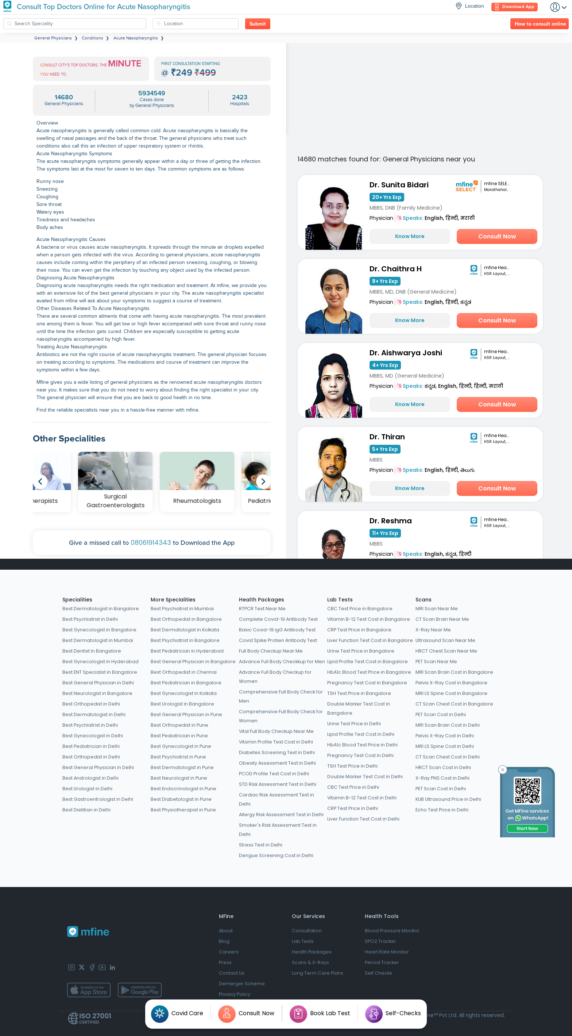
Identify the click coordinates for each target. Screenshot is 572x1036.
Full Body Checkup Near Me (271, 651)
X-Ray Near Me (433, 630)
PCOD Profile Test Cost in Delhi (274, 774)
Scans (424, 599)
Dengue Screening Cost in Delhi (276, 855)
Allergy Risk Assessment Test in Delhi (281, 814)
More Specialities (173, 599)
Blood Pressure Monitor (392, 931)
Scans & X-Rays (310, 962)
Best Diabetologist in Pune (181, 799)
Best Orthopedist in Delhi (91, 704)
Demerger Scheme (242, 983)
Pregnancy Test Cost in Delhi (360, 755)
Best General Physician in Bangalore (193, 661)
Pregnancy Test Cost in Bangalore (367, 683)
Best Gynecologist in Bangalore (99, 630)
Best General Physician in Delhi (98, 683)
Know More (410, 236)
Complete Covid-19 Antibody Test (278, 619)
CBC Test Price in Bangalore (360, 608)
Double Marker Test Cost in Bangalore (358, 708)
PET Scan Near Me (436, 661)
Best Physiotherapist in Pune (183, 810)
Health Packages (261, 599)
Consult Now (497, 236)
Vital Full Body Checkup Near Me (276, 731)
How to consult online (540, 24)
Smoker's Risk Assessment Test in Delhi (278, 829)
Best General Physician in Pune (186, 714)
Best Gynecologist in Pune (181, 746)
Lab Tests (340, 599)
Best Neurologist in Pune (179, 778)
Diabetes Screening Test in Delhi (277, 752)
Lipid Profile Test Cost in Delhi (360, 734)
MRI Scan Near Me (437, 608)
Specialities (77, 599)
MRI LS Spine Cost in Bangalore (451, 693)
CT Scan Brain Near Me (442, 619)
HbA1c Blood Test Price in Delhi (362, 745)
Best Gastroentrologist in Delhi (97, 799)
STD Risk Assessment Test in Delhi (277, 784)
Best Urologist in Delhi (87, 788)
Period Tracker (382, 962)
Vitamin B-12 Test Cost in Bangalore (368, 619)
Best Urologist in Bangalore (182, 704)
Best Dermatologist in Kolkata (185, 630)
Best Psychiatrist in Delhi (90, 619)
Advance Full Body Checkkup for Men (282, 661)
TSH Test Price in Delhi (352, 766)
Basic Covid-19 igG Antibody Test (277, 630)
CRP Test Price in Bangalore (359, 630)
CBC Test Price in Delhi (353, 787)
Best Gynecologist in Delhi (92, 736)
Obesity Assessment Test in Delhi (277, 763)
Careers (229, 952)
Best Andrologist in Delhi (90, 778)
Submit (258, 24)
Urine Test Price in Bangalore (360, 651)
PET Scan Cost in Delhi (441, 714)
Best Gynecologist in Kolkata (184, 693)
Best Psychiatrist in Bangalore (185, 640)
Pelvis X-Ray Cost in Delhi (445, 736)
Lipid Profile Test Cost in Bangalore (367, 661)
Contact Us (231, 973)
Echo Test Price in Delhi (442, 810)
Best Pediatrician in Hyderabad (187, 651)
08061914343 (151, 542)
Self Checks (378, 973)
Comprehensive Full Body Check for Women (281, 716)
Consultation (307, 931)
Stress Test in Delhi (260, 845)
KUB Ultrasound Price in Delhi (448, 799)
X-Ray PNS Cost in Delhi (442, 778)
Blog (224, 941)
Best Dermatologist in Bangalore (100, 608)
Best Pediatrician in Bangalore (186, 683)
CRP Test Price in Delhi (352, 808)
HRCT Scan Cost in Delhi (443, 767)
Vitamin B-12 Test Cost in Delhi (362, 798)
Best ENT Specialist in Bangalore (99, 672)
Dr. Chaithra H (396, 268)
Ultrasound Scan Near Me (445, 640)
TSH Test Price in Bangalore (359, 693)
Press (225, 962)
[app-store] (89, 990)
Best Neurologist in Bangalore (97, 693)
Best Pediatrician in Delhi (91, 746)
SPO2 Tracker (380, 941)
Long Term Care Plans (317, 973)
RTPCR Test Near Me (262, 608)
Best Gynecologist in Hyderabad (100, 661)
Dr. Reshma (391, 520)
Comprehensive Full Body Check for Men (281, 696)
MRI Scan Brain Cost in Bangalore (454, 672)
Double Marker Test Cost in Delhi (365, 776)
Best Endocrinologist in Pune (183, 788)
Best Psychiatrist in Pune (178, 757)
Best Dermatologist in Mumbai (97, 640)
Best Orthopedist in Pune (179, 725)
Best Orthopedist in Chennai (184, 672)
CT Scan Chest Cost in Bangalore (454, 704)
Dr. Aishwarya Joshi (406, 352)
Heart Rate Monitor (387, 952)
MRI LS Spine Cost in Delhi (445, 746)
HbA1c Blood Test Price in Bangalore (369, 672)
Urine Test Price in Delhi (354, 723)
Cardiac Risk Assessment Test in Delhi (276, 799)
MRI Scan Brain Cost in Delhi (448, 725)
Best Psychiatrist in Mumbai (182, 608)
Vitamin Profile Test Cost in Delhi (276, 742)
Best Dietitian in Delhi (86, 810)
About (226, 931)
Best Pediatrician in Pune (179, 736)
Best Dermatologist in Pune (182, 767)
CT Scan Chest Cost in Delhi (448, 757)
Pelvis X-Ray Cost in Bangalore (451, 683)
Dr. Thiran (387, 436)
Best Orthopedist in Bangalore (186, 619)
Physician (381, 218)
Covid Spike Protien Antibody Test (278, 640)
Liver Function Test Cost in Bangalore (370, 640)
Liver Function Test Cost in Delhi (363, 819)
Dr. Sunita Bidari (399, 184)
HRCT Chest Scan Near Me (446, 651)
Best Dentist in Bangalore (91, 651)
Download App (514, 7)
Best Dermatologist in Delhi (93, 714)
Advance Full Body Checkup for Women (275, 676)
